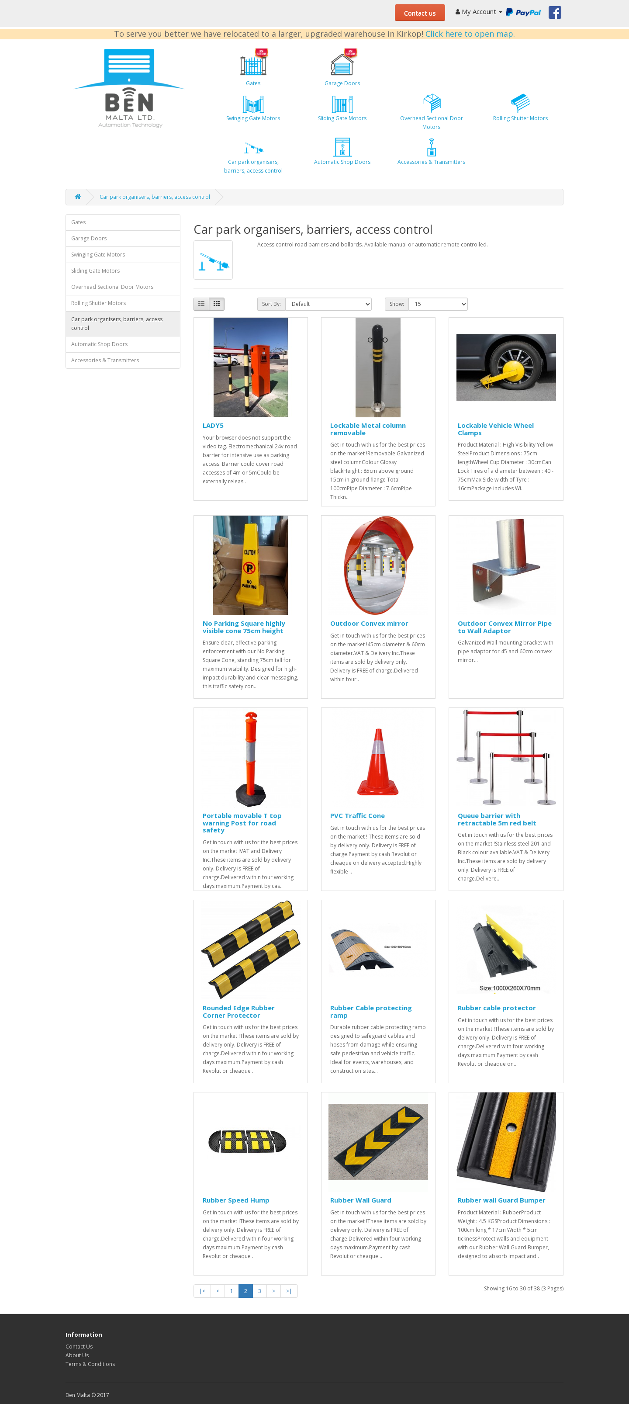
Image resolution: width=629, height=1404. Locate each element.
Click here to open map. (470, 33)
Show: (397, 304)
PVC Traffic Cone (357, 815)
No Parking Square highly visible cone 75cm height (244, 627)
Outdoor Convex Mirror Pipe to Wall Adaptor (505, 627)
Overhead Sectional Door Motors (431, 111)
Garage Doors (342, 68)
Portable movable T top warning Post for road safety (242, 822)
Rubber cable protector (497, 1007)
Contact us (420, 12)
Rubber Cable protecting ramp (371, 1011)
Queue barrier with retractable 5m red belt (497, 819)
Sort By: (271, 304)
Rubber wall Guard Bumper (502, 1200)
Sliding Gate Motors (342, 107)
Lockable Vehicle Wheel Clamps (496, 429)
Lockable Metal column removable (368, 429)
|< (202, 1291)
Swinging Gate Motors (253, 107)
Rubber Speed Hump (236, 1200)
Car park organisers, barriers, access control (253, 155)
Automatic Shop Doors (342, 151)
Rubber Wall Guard (360, 1200)
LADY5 (213, 425)
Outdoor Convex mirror (369, 623)
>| (289, 1291)
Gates (253, 68)
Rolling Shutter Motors (520, 107)
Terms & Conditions (90, 1364)
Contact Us (79, 1346)
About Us (77, 1355)
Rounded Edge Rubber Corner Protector (239, 1011)
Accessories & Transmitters (431, 151)
